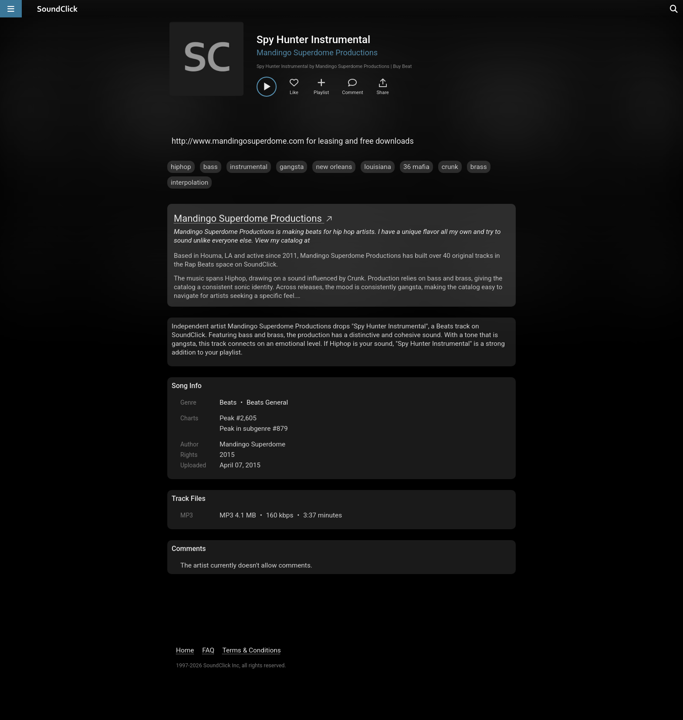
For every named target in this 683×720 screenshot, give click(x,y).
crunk (450, 167)
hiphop (181, 167)
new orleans (334, 167)
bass (210, 167)
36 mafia (416, 167)
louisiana (377, 167)
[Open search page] (674, 8)
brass (478, 167)
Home (185, 650)
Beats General (267, 402)
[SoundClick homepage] (57, 9)
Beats (228, 402)
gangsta (292, 167)
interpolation (189, 182)
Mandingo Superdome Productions (317, 52)
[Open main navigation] (11, 8)
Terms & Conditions (252, 650)
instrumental (248, 167)
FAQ (208, 650)
